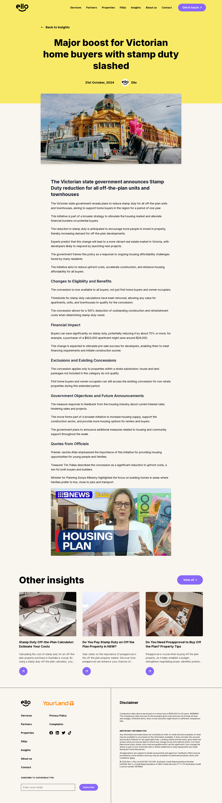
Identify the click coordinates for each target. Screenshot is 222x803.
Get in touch (192, 7)
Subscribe (88, 787)
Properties (108, 7)
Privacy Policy (58, 715)
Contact (167, 7)
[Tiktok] (70, 733)
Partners (91, 7)
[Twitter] (63, 733)
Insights (136, 7)
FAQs (123, 7)
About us (151, 7)
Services (75, 7)
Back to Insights (55, 27)
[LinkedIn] (57, 733)
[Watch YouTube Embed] (111, 521)
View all (190, 579)
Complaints (56, 724)
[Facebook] (51, 733)
